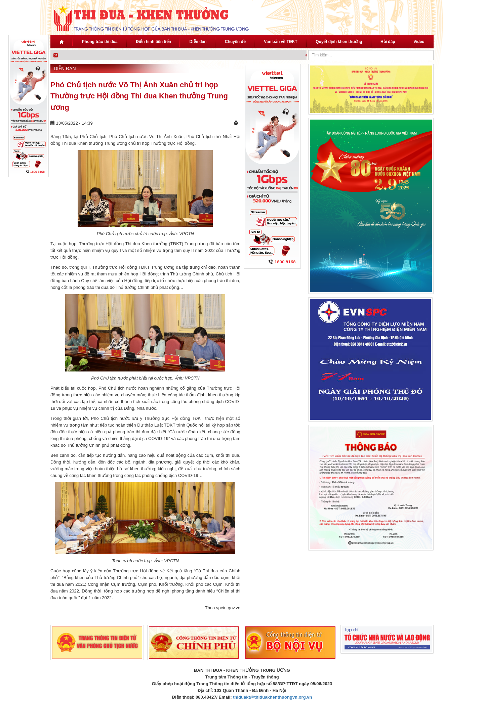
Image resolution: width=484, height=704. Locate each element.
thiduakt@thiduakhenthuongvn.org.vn (272, 697)
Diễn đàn (198, 41)
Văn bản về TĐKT (280, 41)
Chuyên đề (235, 41)
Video (418, 41)
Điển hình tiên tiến (153, 41)
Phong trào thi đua (100, 41)
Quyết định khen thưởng (339, 41)
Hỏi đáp (387, 41)
